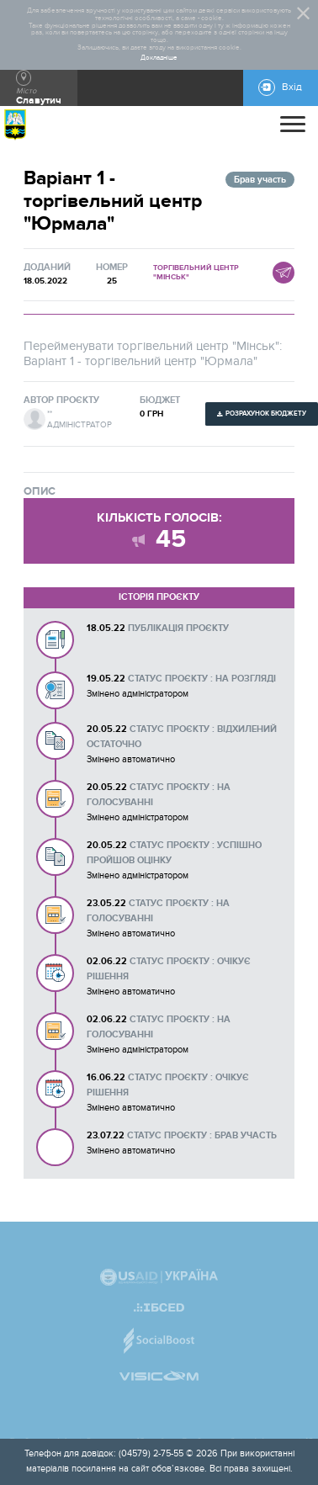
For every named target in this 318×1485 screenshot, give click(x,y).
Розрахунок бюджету (265, 413)
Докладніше (159, 58)
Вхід (292, 87)
